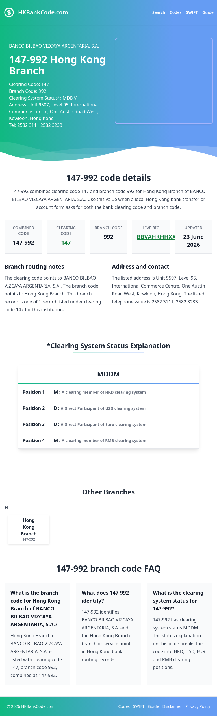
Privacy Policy (197, 706)
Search (158, 12)
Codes (175, 12)
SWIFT (192, 12)
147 (66, 242)
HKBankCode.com (43, 12)
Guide (208, 12)
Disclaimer (172, 706)
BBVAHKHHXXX (158, 237)
